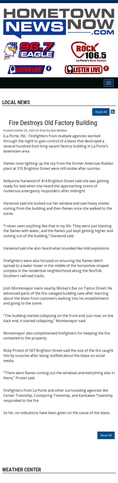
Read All (101, 112)
